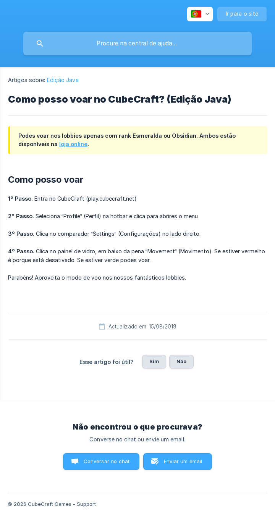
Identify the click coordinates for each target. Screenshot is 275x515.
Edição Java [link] (63, 80)
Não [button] (181, 361)
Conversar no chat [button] (107, 461)
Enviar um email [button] (183, 461)
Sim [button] (154, 361)
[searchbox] (137, 43)
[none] (200, 14)
